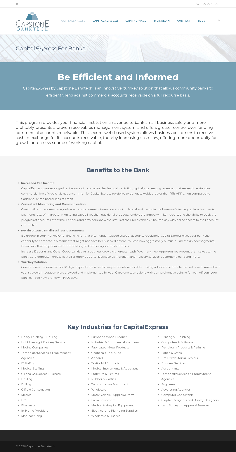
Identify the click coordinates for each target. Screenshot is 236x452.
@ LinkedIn (161, 20)
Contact (184, 20)
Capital (73, 20)
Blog (202, 20)
